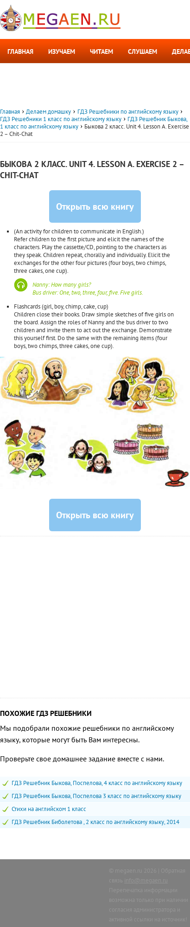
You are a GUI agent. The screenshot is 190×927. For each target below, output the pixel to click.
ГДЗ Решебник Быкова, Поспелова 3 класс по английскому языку (96, 796)
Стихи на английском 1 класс (49, 809)
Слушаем (142, 51)
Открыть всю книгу (95, 206)
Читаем (101, 51)
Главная (20, 51)
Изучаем (61, 51)
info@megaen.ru (146, 880)
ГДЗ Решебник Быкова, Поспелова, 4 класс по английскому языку (97, 783)
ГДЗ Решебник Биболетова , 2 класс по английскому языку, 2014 (95, 822)
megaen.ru (128, 871)
